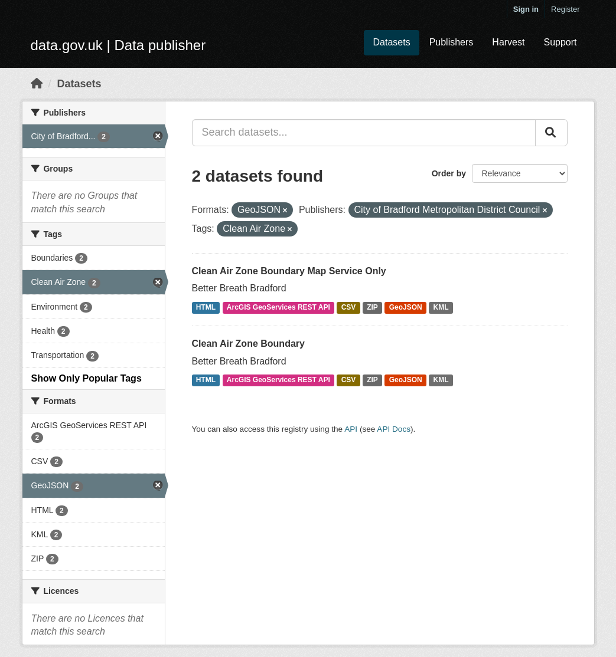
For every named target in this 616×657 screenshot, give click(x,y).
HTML (206, 307)
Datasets (391, 42)
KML (441, 307)
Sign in (526, 9)
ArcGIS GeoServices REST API (278, 307)
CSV (348, 307)
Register (565, 9)
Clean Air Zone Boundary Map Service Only (289, 271)
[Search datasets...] (364, 132)
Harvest (508, 42)
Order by (449, 173)
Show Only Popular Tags (86, 378)
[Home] (37, 84)
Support (559, 42)
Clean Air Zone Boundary (248, 344)
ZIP (372, 307)
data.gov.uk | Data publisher (118, 45)
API (350, 429)
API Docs (393, 429)
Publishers (451, 42)
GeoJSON (405, 307)
